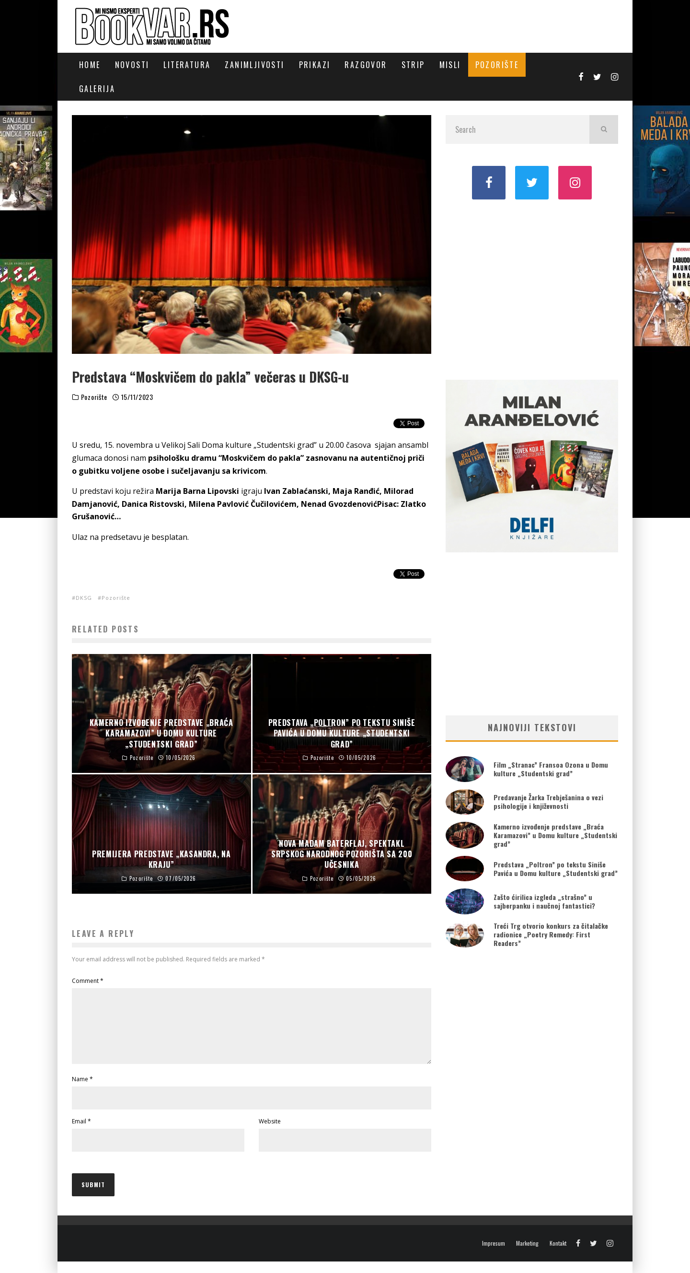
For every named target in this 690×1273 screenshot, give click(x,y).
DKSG (84, 597)
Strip (413, 64)
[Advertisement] (532, 289)
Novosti (132, 64)
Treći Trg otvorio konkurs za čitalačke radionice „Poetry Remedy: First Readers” (551, 934)
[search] (603, 129)
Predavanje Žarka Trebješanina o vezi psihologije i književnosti (548, 801)
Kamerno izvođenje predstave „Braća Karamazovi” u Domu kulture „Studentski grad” (555, 835)
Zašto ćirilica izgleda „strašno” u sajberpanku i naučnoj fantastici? (544, 901)
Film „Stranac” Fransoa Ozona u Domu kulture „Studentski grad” (551, 768)
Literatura (186, 64)
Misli (450, 64)
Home (90, 64)
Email (81, 1133)
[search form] (517, 129)
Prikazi (315, 64)
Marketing (527, 1255)
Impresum (493, 1255)
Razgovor (366, 64)
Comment (88, 981)
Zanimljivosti (254, 64)
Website (270, 1133)
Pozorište (497, 64)
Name (82, 1090)
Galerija (97, 88)
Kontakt (558, 1255)
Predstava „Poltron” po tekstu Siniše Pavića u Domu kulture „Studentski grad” (556, 868)
